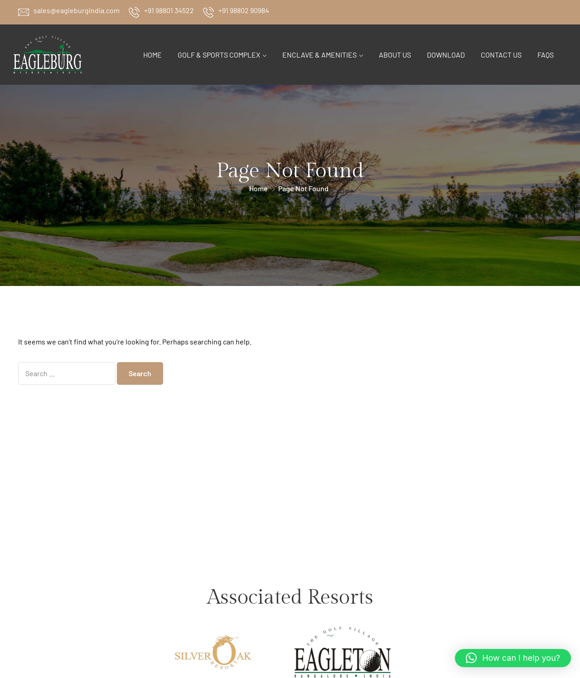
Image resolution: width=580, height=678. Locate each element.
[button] (513, 658)
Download (446, 54)
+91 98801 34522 (169, 10)
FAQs (545, 54)
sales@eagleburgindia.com (77, 10)
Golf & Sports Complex (219, 54)
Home (152, 54)
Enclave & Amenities (319, 54)
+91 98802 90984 (243, 10)
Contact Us (501, 54)
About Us (395, 54)
